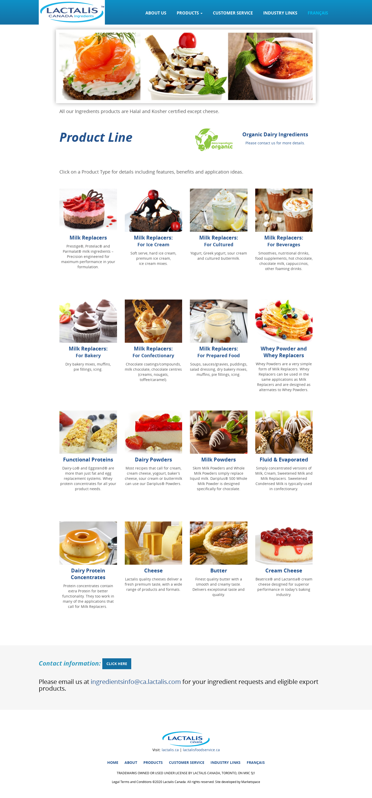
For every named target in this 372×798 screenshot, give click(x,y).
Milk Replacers (88, 237)
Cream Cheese (283, 570)
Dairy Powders (153, 459)
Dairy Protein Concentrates (88, 574)
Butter (218, 570)
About (131, 762)
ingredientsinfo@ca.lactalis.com (136, 681)
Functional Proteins (88, 459)
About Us (155, 13)
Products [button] (190, 13)
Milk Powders (218, 459)
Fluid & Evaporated (284, 459)
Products (153, 762)
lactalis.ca (170, 749)
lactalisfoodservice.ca (201, 749)
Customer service (233, 13)
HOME (112, 762)
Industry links (280, 13)
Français (318, 13)
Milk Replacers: (153, 241)
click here (116, 663)
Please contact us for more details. (275, 142)
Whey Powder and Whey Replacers (284, 352)
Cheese (153, 570)
